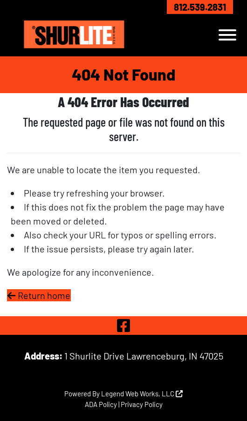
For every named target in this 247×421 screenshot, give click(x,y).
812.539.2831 (200, 7)
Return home (38, 295)
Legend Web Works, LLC (142, 393)
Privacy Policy (142, 404)
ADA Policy (101, 404)
